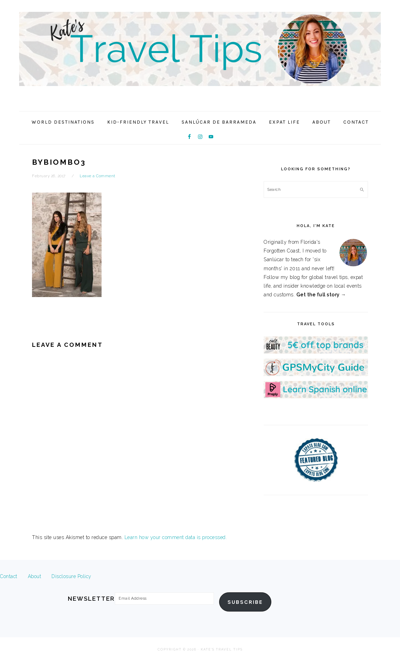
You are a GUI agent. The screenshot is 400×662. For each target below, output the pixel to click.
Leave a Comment (97, 176)
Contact (8, 576)
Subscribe (245, 602)
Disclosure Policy (71, 576)
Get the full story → (321, 294)
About (34, 576)
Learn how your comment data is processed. (176, 537)
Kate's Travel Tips (200, 53)
